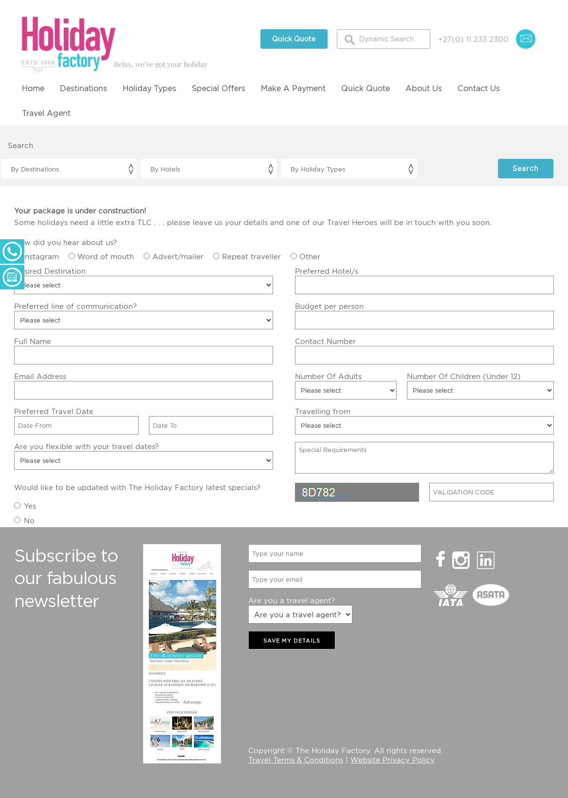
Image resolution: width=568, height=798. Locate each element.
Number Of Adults (328, 376)
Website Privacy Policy (392, 759)
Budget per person (329, 306)
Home (33, 88)
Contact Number (325, 341)
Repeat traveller (251, 256)
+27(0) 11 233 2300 (473, 39)
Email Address (40, 376)
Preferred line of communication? (75, 306)
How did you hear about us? (65, 242)
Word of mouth (105, 256)
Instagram (41, 256)
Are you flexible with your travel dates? (86, 446)
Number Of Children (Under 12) (464, 376)
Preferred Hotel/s (326, 271)
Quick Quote (293, 38)
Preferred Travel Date (53, 411)
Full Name (32, 341)
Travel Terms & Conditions (295, 759)
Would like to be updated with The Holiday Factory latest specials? (137, 487)
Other (309, 256)
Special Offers (218, 88)
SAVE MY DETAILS (291, 641)
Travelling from (322, 411)
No (29, 520)
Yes (30, 506)
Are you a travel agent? (291, 600)
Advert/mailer (177, 256)
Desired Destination (50, 271)
